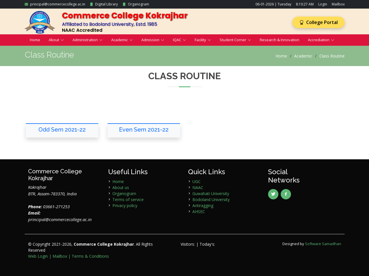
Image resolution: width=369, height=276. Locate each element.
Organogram (138, 4)
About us (120, 187)
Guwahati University (210, 193)
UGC (196, 181)
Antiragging (202, 205)
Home (35, 39)
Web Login (38, 256)
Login (322, 4)
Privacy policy (124, 205)
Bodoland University (211, 199)
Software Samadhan (323, 243)
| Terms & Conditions (88, 256)
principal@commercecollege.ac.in (57, 4)
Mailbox (338, 4)
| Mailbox (58, 256)
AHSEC (198, 211)
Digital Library (106, 4)
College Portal (318, 22)
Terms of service (128, 199)
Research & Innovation (279, 39)
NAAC (197, 187)
